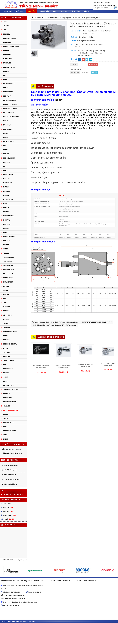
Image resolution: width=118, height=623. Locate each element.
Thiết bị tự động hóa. (10, 474)
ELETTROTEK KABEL (10, 108)
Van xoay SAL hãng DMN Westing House (63, 361)
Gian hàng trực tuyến (10, 465)
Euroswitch (8, 92)
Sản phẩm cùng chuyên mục (50, 337)
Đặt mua (93, 64)
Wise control (8, 269)
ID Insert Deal (8, 385)
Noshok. (6, 212)
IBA (4, 145)
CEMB (5, 435)
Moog (5, 348)
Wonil (5, 336)
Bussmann (7, 63)
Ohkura (6, 228)
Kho (54, 11)
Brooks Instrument (11, 46)
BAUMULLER (7, 59)
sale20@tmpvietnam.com (12, 453)
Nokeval (6, 220)
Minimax (6, 203)
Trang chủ (7, 11)
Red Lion (6, 241)
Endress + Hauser (10, 104)
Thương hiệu (44, 11)
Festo (5, 133)
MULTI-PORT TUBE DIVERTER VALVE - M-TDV (97, 322)
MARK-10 (6, 179)
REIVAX (5, 427)
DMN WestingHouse (10, 410)
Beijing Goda (8, 398)
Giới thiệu (19, 11)
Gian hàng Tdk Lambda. (11, 479)
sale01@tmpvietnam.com (107, 5)
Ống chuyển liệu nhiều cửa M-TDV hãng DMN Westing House (59, 322)
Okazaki (6, 406)
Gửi (94, 72)
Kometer (6, 356)
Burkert (6, 50)
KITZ (4, 166)
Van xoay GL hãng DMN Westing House (40, 362)
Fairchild (7, 125)
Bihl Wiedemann (9, 38)
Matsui (6, 187)
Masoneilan (8, 199)
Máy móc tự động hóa (10, 484)
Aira (5, 30)
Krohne (6, 373)
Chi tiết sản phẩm (45, 86)
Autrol (6, 286)
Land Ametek (8, 174)
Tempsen (6, 327)
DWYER (6, 88)
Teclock (6, 253)
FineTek (6, 294)
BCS (4, 75)
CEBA (5, 79)
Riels (5, 298)
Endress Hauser (9, 431)
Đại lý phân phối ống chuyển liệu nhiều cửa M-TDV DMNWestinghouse (55, 325)
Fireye (5, 121)
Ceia (5, 365)
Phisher (6, 340)
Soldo (5, 249)
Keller (6, 154)
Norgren (6, 224)
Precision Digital (10, 344)
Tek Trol (6, 352)
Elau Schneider (9, 100)
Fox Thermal (8, 129)
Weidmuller (8, 274)
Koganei (6, 162)
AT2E (5, 22)
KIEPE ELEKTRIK (9, 158)
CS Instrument (9, 83)
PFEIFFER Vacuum (9, 402)
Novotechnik (8, 216)
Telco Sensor (8, 257)
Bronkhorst (8, 369)
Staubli (6, 319)
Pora (5, 232)
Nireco (6, 207)
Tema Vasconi (8, 360)
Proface (6, 393)
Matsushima (8, 183)
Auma (5, 303)
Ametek (6, 26)
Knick (5, 170)
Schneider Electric (11, 389)
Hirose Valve (8, 422)
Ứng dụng (76, 11)
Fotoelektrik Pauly (11, 117)
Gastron (6, 307)
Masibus (6, 191)
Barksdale (7, 42)
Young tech (8, 278)
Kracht (6, 414)
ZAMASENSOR (8, 282)
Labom (5, 439)
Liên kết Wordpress (9, 470)
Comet (5, 377)
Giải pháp (64, 11)
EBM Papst (7, 96)
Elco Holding (8, 112)
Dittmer (6, 311)
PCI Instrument (9, 236)
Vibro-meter (8, 265)
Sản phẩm (31, 11)
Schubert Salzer (10, 331)
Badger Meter (9, 67)
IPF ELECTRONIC (9, 141)
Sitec (5, 381)
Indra (5, 150)
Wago (5, 290)
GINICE (5, 137)
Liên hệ (86, 11)
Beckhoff (7, 55)
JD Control (7, 315)
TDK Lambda (8, 261)
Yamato (6, 323)
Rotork (6, 245)
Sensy (5, 418)
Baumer (6, 71)
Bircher (6, 34)
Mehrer (6, 195)
